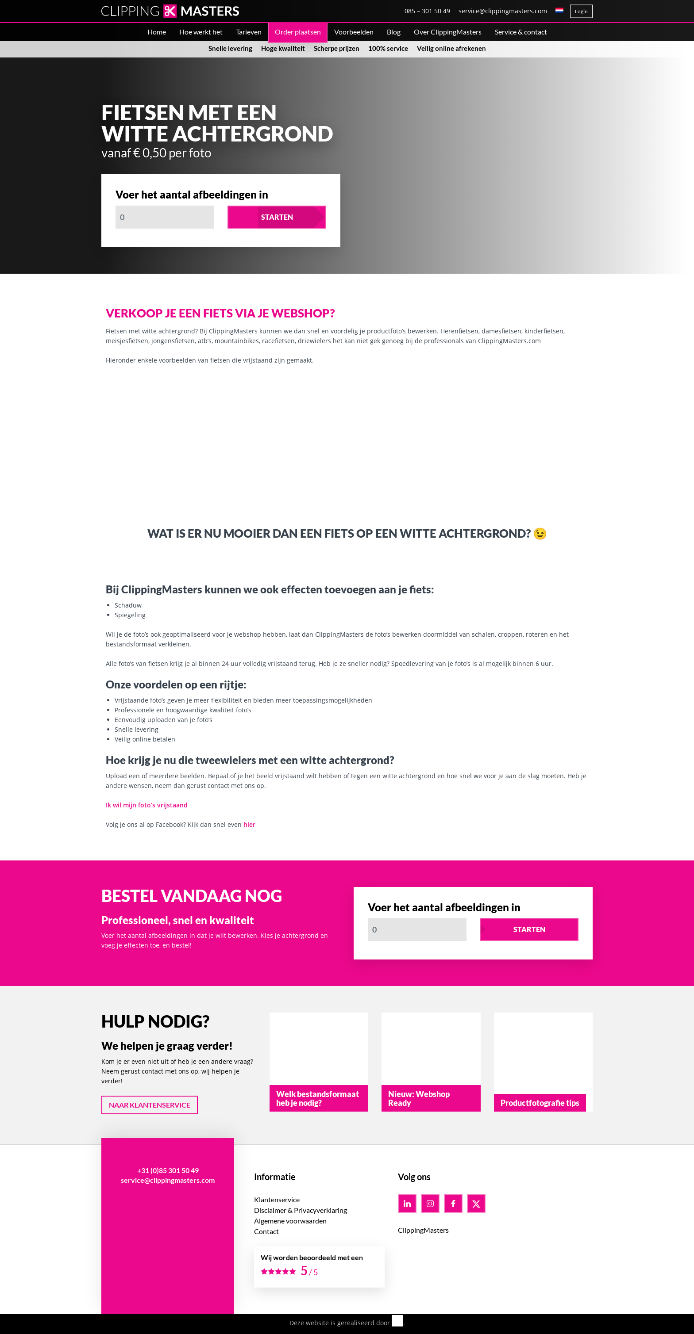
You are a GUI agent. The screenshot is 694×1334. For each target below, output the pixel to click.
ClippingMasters (423, 1230)
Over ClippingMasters (448, 31)
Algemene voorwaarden (290, 1220)
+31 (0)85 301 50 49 (168, 1170)
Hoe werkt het (201, 31)
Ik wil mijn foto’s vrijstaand (147, 805)
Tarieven (249, 31)
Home (156, 31)
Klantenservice (277, 1199)
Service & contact (521, 31)
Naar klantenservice (149, 1105)
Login (581, 11)
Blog (394, 31)
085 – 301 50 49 (427, 11)
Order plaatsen (298, 31)
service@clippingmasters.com (503, 11)
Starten (277, 217)
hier (249, 824)
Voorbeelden (354, 31)
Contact (266, 1231)
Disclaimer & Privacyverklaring (300, 1210)
